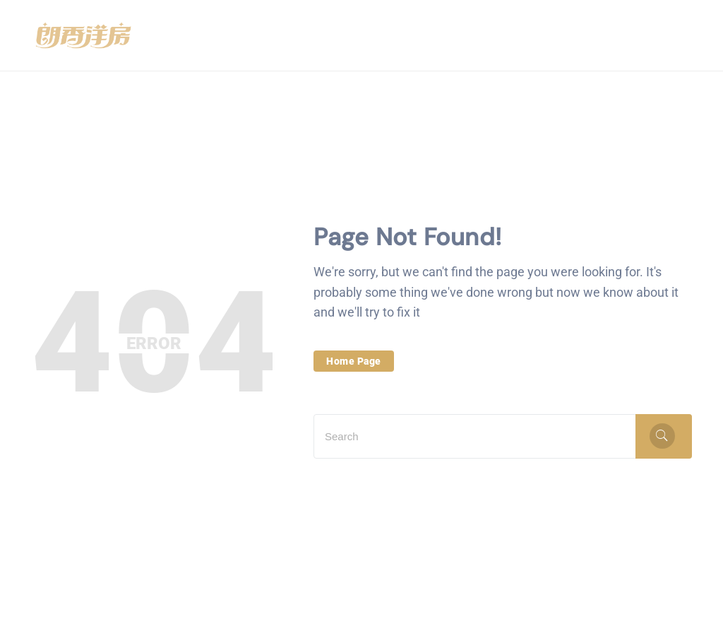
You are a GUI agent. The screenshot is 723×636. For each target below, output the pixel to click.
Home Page (353, 361)
